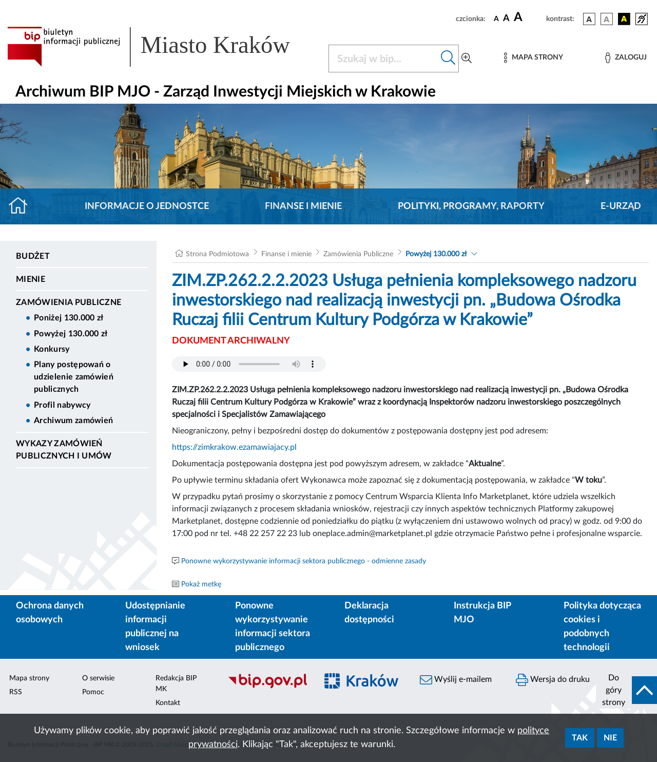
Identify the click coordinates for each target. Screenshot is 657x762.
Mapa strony (29, 678)
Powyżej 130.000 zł (71, 334)
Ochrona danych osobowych (50, 612)
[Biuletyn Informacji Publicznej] (267, 687)
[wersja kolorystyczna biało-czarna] (606, 19)
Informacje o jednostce (147, 206)
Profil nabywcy (62, 405)
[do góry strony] (626, 690)
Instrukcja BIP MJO (482, 612)
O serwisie (98, 678)
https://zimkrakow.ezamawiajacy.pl (234, 447)
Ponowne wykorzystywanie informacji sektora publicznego (272, 626)
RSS (15, 692)
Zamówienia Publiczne (68, 302)
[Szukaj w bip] (448, 58)
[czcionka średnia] (506, 19)
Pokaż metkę (201, 584)
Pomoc (93, 692)
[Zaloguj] (625, 57)
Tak (580, 738)
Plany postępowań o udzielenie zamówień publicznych (73, 376)
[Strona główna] (22, 206)
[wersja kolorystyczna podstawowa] (589, 19)
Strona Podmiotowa (217, 254)
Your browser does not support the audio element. (249, 364)
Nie (610, 738)
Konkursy (52, 349)
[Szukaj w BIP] (383, 58)
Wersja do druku (553, 680)
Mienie (30, 279)
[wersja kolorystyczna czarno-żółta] (624, 19)
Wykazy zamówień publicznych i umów (64, 450)
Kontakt (168, 703)
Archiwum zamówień (73, 420)
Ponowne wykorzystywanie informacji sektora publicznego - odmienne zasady (303, 561)
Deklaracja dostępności (369, 612)
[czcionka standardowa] (496, 18)
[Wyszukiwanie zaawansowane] (466, 58)
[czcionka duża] (528, 17)
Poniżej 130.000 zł (69, 318)
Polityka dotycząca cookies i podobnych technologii (602, 626)
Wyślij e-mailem (456, 680)
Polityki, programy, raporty (471, 206)
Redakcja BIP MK (176, 684)
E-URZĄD (621, 206)
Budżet (33, 256)
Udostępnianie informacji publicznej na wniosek (155, 626)
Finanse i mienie (303, 206)
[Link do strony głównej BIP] (162, 46)
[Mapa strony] (533, 57)
